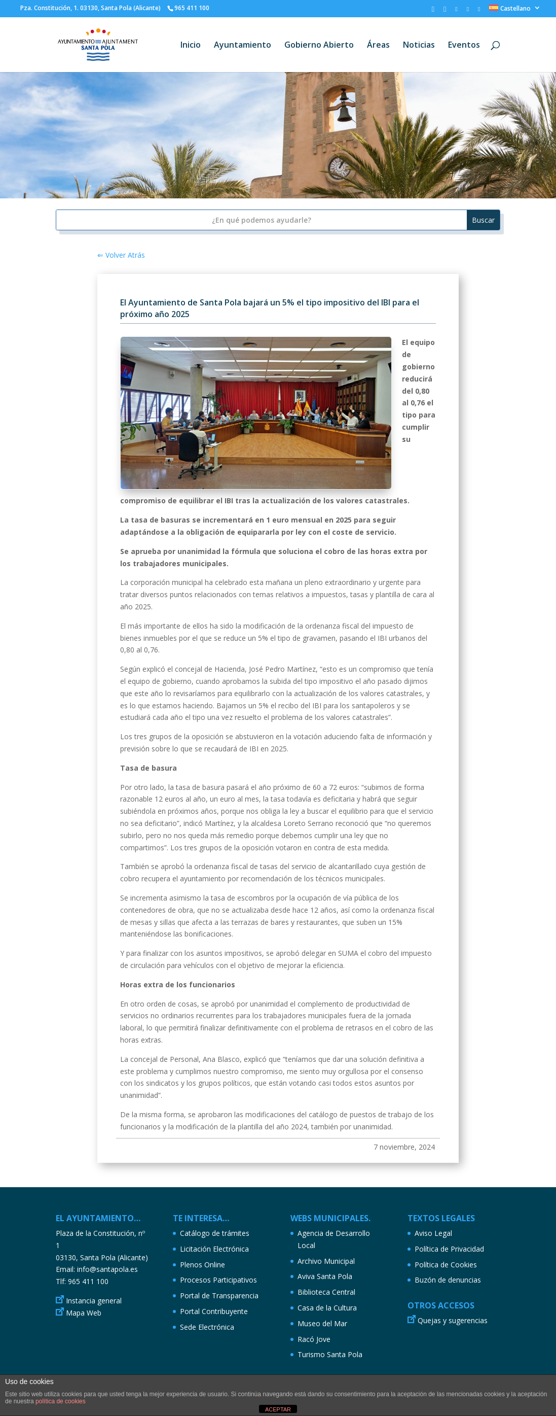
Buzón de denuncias (448, 1280)
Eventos (464, 45)
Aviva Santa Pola (325, 1276)
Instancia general (94, 1300)
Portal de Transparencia (219, 1295)
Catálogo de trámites (214, 1233)
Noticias (419, 45)
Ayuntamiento (242, 45)
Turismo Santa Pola (330, 1354)
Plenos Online (202, 1264)
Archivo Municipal (326, 1261)
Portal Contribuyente (214, 1311)
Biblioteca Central (326, 1292)
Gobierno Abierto (319, 45)
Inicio (190, 45)
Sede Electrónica (207, 1327)
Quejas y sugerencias (453, 1320)
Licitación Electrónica (214, 1249)
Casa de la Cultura (327, 1308)
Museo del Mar (322, 1323)
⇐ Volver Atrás (121, 255)
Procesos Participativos (218, 1280)
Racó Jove (314, 1339)
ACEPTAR (278, 1409)
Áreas (378, 45)
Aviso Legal (433, 1233)
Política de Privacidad (449, 1249)
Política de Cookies (446, 1264)
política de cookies (60, 1401)
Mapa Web (83, 1313)
